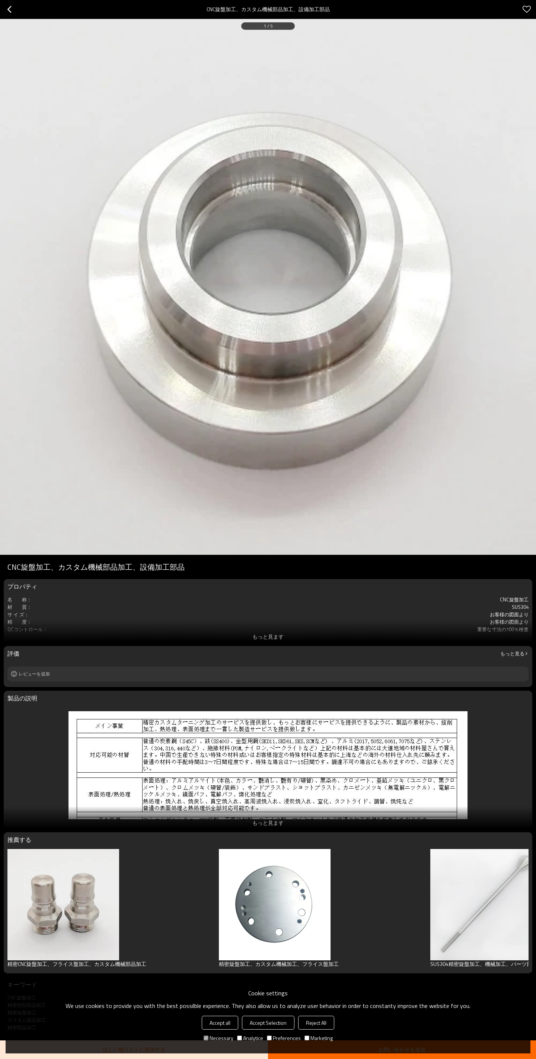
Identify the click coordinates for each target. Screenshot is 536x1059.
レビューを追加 (34, 673)
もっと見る (512, 653)
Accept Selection (268, 1023)
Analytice (250, 1038)
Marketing (318, 1038)
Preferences (284, 1038)
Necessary (218, 1038)
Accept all (220, 1023)
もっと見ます (268, 636)
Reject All (316, 1023)
